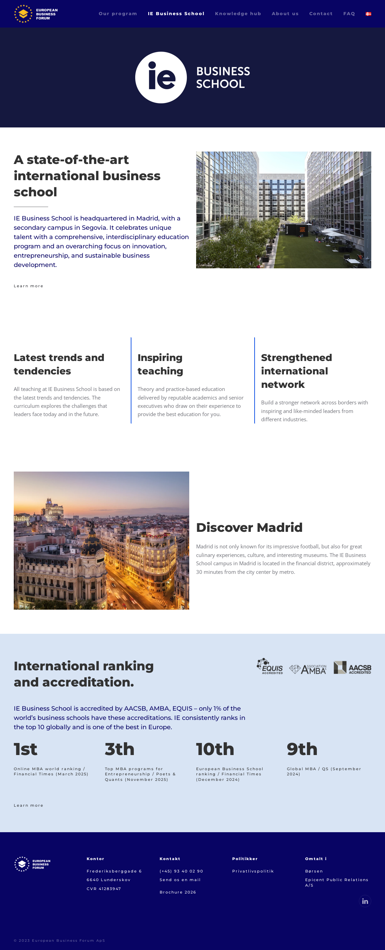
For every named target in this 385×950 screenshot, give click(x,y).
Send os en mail (180, 879)
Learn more (29, 285)
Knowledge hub (238, 13)
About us (285, 13)
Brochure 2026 (178, 892)
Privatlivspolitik (253, 871)
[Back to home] (35, 14)
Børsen (315, 871)
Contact (321, 13)
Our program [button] (118, 13)
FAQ (349, 13)
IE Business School (176, 13)
